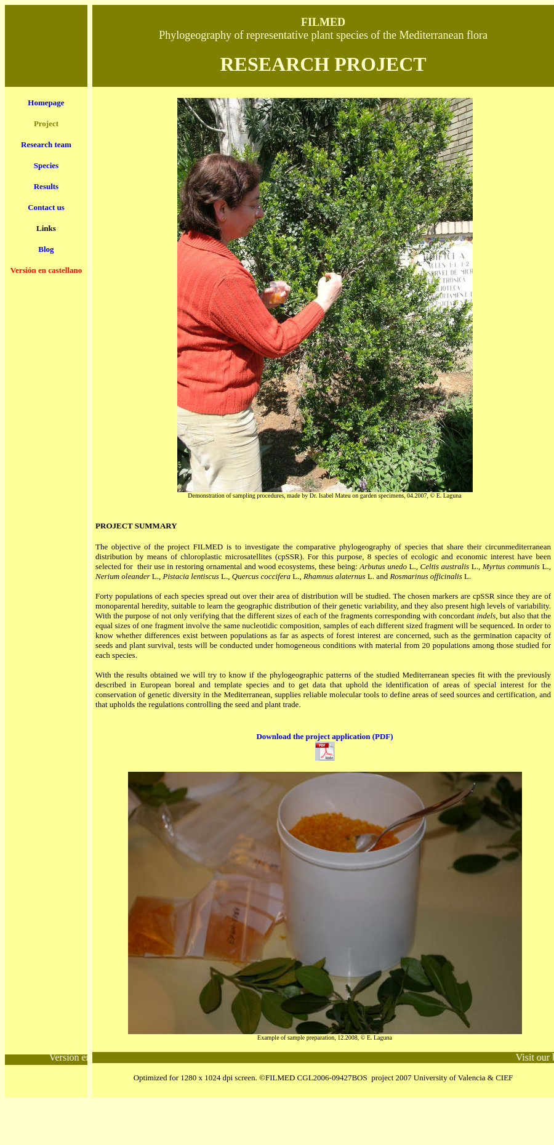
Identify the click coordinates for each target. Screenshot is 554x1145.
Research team (46, 144)
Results (46, 186)
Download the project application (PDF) (324, 736)
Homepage (46, 102)
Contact (46, 207)
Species (46, 165)
